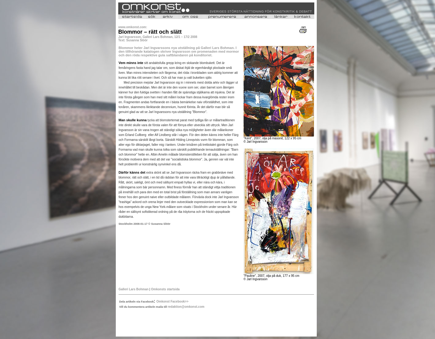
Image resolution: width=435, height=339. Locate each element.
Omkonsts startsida (165, 289)
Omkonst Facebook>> (172, 301)
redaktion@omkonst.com (186, 306)
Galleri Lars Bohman (134, 289)
